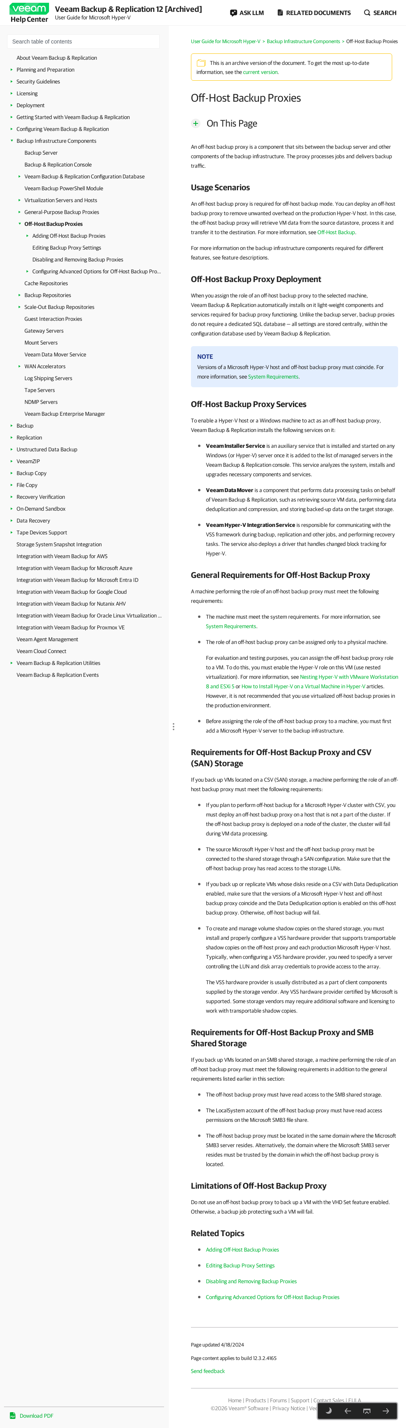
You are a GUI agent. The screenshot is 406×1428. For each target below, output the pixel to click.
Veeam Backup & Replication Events (58, 675)
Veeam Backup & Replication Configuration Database (85, 176)
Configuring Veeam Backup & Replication (63, 129)
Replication (29, 437)
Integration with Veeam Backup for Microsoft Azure (74, 568)
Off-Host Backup (336, 232)
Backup (25, 425)
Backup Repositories (48, 295)
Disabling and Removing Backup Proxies (77, 259)
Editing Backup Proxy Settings (66, 247)
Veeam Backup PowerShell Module (64, 188)
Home (235, 1400)
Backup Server (41, 153)
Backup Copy (32, 473)
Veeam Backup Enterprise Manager (65, 414)
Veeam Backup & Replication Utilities (58, 663)
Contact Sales (328, 1400)
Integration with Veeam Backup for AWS (62, 556)
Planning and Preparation (45, 69)
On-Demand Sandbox (41, 509)
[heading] (294, 187)
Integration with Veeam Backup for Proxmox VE (71, 627)
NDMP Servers (41, 402)
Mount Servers (41, 342)
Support (300, 1400)
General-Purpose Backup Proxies (62, 212)
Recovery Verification (41, 497)
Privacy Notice (288, 1408)
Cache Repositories (46, 283)
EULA (354, 1400)
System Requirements (273, 376)
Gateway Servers (44, 331)
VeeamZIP (28, 461)
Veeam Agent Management (47, 639)
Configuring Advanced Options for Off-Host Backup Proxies (96, 271)
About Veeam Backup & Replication (57, 58)
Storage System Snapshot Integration (59, 544)
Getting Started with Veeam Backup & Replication (73, 117)
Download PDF (36, 1416)
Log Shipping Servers (48, 378)
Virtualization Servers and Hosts (61, 200)
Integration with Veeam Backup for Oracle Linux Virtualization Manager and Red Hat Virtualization (91, 615)
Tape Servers (40, 390)
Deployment (31, 105)
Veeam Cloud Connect (41, 651)
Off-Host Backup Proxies (54, 224)
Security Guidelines (38, 81)
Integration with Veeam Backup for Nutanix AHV (71, 603)
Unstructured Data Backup (47, 449)
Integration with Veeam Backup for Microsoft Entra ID (77, 580)
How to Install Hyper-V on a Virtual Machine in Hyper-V (303, 686)
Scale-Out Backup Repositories (59, 307)
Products (255, 1400)
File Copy (27, 485)
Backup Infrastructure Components (56, 141)
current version (260, 72)
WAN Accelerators (45, 366)
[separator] (172, 700)
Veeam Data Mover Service (55, 354)
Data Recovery (33, 520)
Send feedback (208, 1371)
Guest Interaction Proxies (53, 319)
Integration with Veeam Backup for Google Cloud (72, 592)
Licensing (27, 93)
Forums (278, 1400)
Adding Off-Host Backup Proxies (69, 236)
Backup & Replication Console (58, 164)
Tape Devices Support (42, 532)
